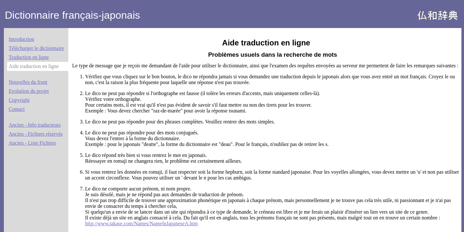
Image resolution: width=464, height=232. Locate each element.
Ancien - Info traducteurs (35, 125)
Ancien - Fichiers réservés (36, 134)
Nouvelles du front (28, 82)
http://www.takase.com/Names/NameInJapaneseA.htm (141, 223)
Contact (17, 109)
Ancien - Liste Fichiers (32, 143)
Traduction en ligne (29, 57)
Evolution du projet (29, 91)
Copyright (19, 100)
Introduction (21, 39)
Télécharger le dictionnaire (36, 48)
